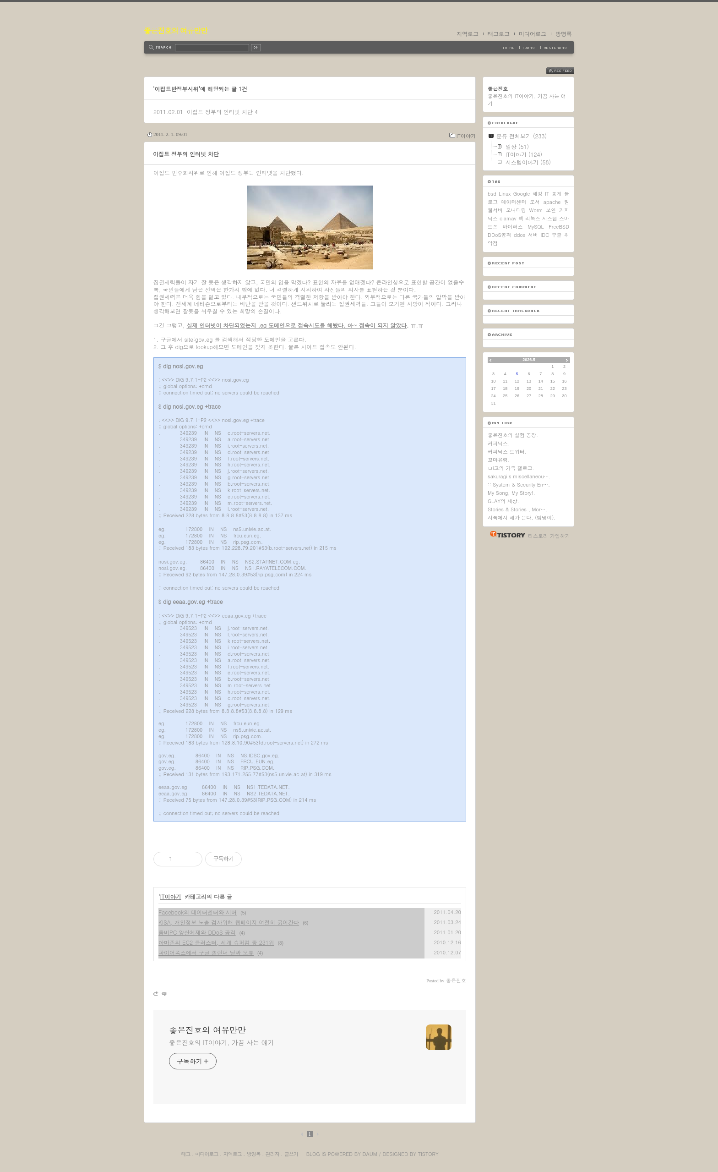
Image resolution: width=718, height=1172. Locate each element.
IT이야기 (466, 135)
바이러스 (513, 226)
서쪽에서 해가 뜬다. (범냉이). (522, 517)
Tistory (428, 1153)
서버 (533, 234)
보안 (551, 210)
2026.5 (528, 359)
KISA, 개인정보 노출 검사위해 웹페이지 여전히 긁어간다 (228, 922)
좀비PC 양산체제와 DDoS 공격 (197, 932)
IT (547, 193)
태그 (185, 1153)
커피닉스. (499, 443)
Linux (505, 193)
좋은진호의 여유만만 (175, 30)
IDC (544, 234)
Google (521, 193)
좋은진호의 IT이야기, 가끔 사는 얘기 (221, 1042)
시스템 (549, 218)
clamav (508, 218)
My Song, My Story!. (511, 492)
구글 (557, 234)
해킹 (538, 193)
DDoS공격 (499, 234)
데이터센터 (514, 201)
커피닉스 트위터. (507, 451)
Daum (370, 1153)
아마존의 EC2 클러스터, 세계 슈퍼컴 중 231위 (216, 942)
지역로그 (468, 34)
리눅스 (532, 218)
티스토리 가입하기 (549, 535)
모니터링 (516, 210)
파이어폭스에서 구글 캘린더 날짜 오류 (206, 952)
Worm (536, 210)
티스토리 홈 (505, 534)
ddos (520, 234)
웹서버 (495, 210)
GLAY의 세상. (503, 501)
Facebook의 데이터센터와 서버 (197, 912)
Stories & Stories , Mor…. (518, 509)
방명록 (563, 34)
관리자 (272, 1153)
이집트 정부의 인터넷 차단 (220, 111)
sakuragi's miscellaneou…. (519, 476)
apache (552, 201)
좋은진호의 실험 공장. (513, 435)
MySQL (536, 226)
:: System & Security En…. (519, 484)
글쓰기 (291, 1153)
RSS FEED (567, 70)
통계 (557, 193)
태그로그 (499, 34)
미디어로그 (532, 34)
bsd (492, 193)
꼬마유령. (499, 459)
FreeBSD (559, 226)
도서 (535, 201)
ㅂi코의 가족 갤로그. (511, 468)
